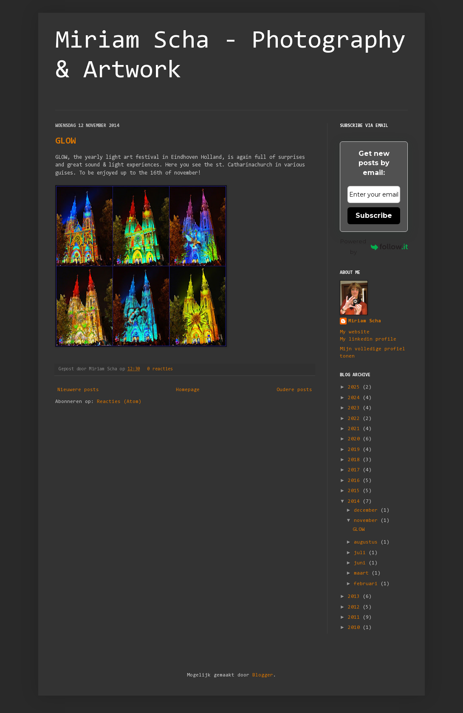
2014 (355, 501)
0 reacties (160, 369)
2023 (355, 408)
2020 (355, 439)
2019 (355, 449)
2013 (355, 596)
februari (367, 583)
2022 (355, 418)
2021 (355, 428)
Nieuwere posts (78, 389)
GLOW (65, 141)
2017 (355, 470)
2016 (355, 480)
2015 (355, 490)
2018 (355, 459)
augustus (367, 542)
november (367, 520)
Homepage (188, 389)
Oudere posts (294, 389)
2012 (355, 607)
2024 (355, 397)
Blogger (262, 675)
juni (361, 563)
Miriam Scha (364, 321)
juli (361, 552)
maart (363, 573)
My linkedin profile (368, 339)
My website (355, 332)
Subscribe (374, 215)
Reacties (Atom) (119, 401)
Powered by (374, 246)
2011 (355, 617)
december (367, 510)
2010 (355, 627)
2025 (355, 387)
